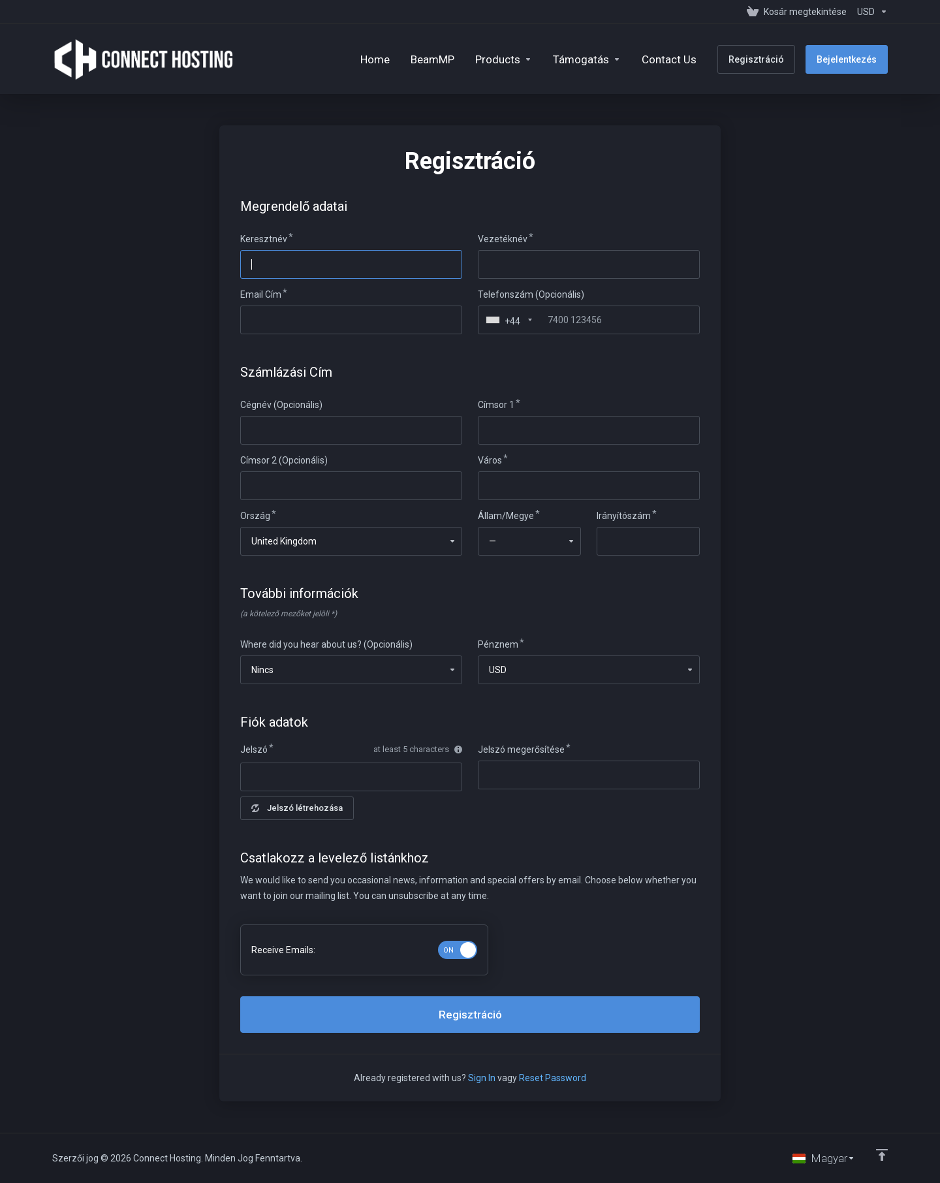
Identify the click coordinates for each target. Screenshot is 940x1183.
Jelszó (254, 749)
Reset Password (552, 1078)
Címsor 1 (496, 405)
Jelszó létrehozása (297, 808)
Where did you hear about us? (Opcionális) (326, 644)
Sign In (481, 1078)
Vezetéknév (502, 239)
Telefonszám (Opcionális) (531, 294)
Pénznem (498, 644)
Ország (255, 516)
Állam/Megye (506, 516)
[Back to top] (882, 1155)
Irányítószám (624, 516)
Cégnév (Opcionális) (281, 405)
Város (490, 460)
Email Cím (260, 294)
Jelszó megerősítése (521, 749)
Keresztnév (263, 239)
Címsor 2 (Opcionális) (284, 460)
